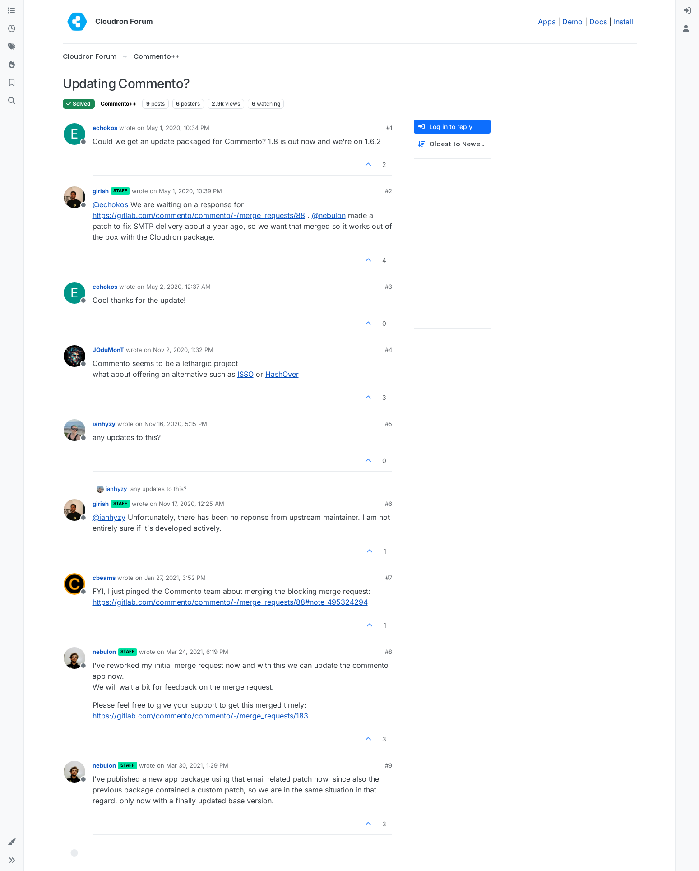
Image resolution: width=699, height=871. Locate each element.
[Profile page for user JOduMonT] (74, 356)
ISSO (245, 374)
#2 (388, 191)
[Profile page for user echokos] (74, 134)
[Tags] (12, 47)
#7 (388, 577)
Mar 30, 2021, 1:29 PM (197, 765)
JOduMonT (108, 349)
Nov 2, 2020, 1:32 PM (183, 349)
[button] (12, 842)
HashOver (282, 374)
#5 (388, 423)
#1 (389, 127)
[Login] (687, 11)
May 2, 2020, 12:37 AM (178, 286)
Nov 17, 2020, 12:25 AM (191, 503)
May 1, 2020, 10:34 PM (177, 127)
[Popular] (12, 65)
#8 (388, 651)
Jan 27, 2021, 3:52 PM (175, 577)
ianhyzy (104, 423)
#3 (388, 286)
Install (623, 21)
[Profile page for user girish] (74, 197)
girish (101, 191)
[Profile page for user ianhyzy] (74, 430)
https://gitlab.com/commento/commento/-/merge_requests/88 (199, 215)
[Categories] (12, 11)
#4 (388, 349)
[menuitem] (687, 11)
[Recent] (12, 29)
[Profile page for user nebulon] (74, 658)
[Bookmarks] (12, 83)
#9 (388, 765)
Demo (572, 21)
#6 (388, 503)
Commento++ (118, 103)
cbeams (104, 577)
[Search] (12, 101)
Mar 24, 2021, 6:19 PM (197, 651)
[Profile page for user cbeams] (74, 584)
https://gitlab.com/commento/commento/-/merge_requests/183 (200, 715)
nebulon (104, 651)
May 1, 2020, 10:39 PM (190, 191)
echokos (105, 127)
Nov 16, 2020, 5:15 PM (175, 423)
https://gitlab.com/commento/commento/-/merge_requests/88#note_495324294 (230, 602)
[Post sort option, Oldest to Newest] (452, 144)
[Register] (687, 29)
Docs (598, 21)
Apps (546, 21)
